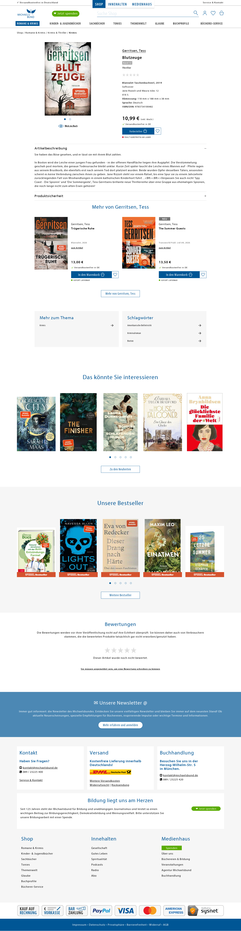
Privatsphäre (116, 924)
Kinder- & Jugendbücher (65, 23)
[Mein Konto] (204, 13)
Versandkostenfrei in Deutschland (39, 2)
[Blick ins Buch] (68, 126)
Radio (95, 870)
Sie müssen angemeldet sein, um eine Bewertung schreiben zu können (120, 669)
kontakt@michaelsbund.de (40, 767)
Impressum (79, 924)
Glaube (159, 23)
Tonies (117, 23)
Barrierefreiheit (137, 924)
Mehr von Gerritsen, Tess (120, 294)
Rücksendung (120, 785)
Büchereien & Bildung (176, 859)
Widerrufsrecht (99, 785)
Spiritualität (99, 859)
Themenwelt (139, 23)
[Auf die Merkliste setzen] (157, 131)
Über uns (167, 853)
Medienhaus (142, 4)
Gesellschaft (99, 848)
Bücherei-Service (212, 23)
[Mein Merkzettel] (213, 13)
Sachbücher (97, 23)
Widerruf (155, 924)
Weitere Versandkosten (105, 780)
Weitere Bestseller (120, 595)
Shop (99, 4)
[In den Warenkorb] (138, 131)
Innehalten (117, 4)
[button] (110, 457)
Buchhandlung (171, 875)
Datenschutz (97, 924)
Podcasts (97, 864)
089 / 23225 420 (173, 779)
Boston (130, 341)
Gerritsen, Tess (134, 51)
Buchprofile (181, 23)
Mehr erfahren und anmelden (120, 725)
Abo (94, 875)
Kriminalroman (134, 333)
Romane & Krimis (27, 23)
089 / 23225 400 (33, 771)
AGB (166, 924)
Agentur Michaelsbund (176, 870)
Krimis (43, 325)
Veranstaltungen (172, 864)
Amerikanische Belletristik (139, 325)
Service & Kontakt (213, 2)
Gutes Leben (99, 853)
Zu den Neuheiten (120, 469)
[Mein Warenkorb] (221, 13)
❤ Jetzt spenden (66, 13)
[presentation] (35, 230)
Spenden (171, 848)
